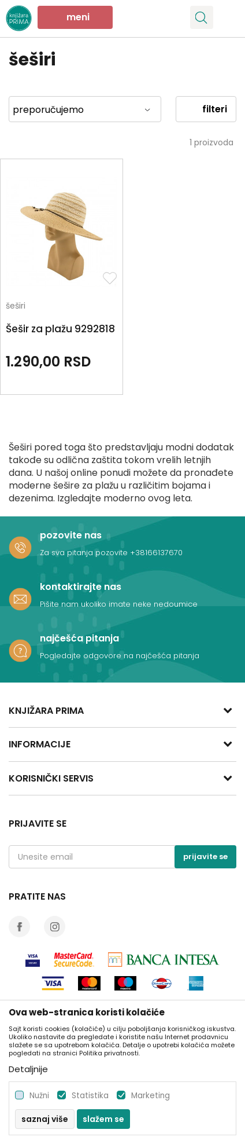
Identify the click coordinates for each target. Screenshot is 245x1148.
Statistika (90, 1096)
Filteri (206, 109)
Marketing (150, 1096)
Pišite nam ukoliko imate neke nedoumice (119, 604)
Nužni (39, 1096)
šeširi (15, 306)
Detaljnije (28, 1069)
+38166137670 (156, 552)
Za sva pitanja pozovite (85, 552)
